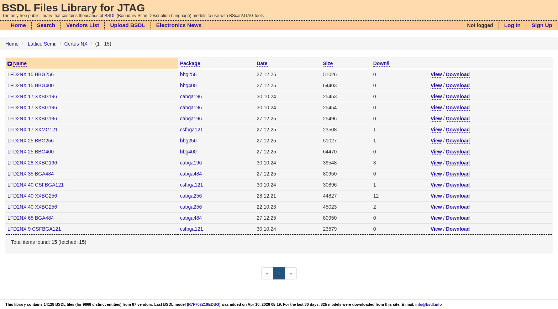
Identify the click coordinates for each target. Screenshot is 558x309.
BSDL (110, 15)
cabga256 (191, 196)
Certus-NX (76, 44)
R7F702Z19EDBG (203, 304)
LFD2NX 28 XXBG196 (32, 163)
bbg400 (188, 85)
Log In (512, 25)
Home (18, 25)
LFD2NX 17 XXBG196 (32, 96)
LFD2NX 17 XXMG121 (32, 129)
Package (190, 63)
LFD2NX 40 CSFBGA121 (35, 185)
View (436, 74)
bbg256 (188, 74)
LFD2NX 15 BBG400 (30, 85)
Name (20, 63)
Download (458, 74)
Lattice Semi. (42, 44)
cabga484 (191, 174)
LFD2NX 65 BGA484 (30, 218)
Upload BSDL (127, 25)
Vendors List (82, 25)
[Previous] (267, 273)
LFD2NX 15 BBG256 (30, 74)
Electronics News (178, 25)
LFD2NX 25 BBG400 (30, 151)
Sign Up (542, 25)
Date (262, 63)
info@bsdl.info (428, 304)
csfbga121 (191, 129)
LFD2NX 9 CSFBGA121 (34, 229)
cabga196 (191, 96)
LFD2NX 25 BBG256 (30, 140)
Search (46, 25)
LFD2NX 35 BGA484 (30, 174)
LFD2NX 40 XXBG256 (32, 196)
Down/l (381, 63)
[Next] (291, 273)
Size (328, 63)
